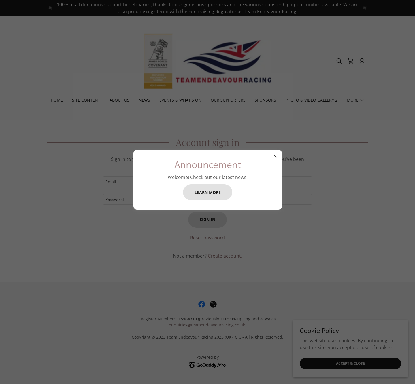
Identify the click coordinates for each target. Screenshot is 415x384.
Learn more (208, 192)
